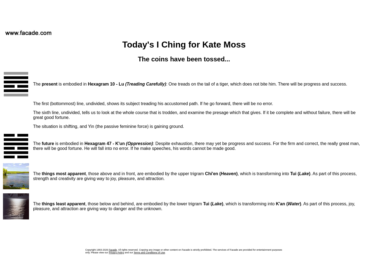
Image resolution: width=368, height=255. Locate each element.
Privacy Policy (116, 252)
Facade (113, 249)
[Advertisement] (184, 13)
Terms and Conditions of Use (149, 252)
